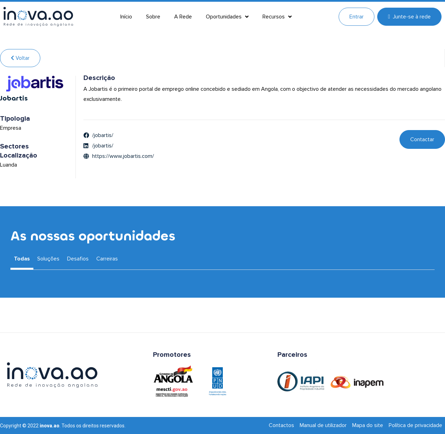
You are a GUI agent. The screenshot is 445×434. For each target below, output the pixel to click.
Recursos (277, 16)
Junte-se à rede (409, 16)
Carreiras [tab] (107, 258)
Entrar (356, 16)
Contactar (422, 139)
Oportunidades (227, 16)
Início (126, 16)
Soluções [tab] (48, 258)
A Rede (183, 16)
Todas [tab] (22, 258)
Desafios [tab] (78, 258)
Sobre (153, 16)
